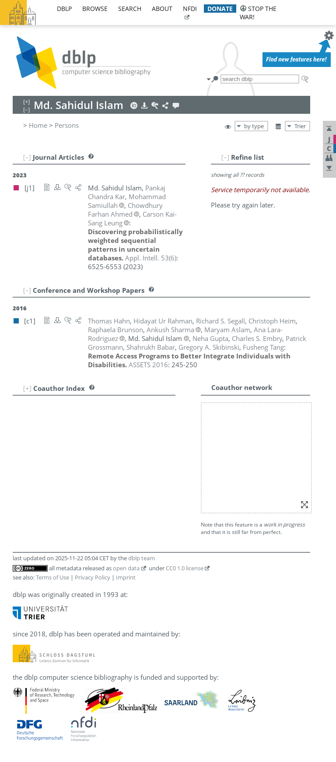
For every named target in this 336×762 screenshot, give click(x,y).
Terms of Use (52, 577)
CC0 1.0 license (184, 568)
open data (126, 568)
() (150, 257)
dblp (64, 8)
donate (220, 8)
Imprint (126, 577)
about (162, 8)
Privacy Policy (92, 577)
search (129, 8)
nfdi (190, 8)
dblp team (141, 558)
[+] (27, 388)
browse (95, 8)
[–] (225, 157)
